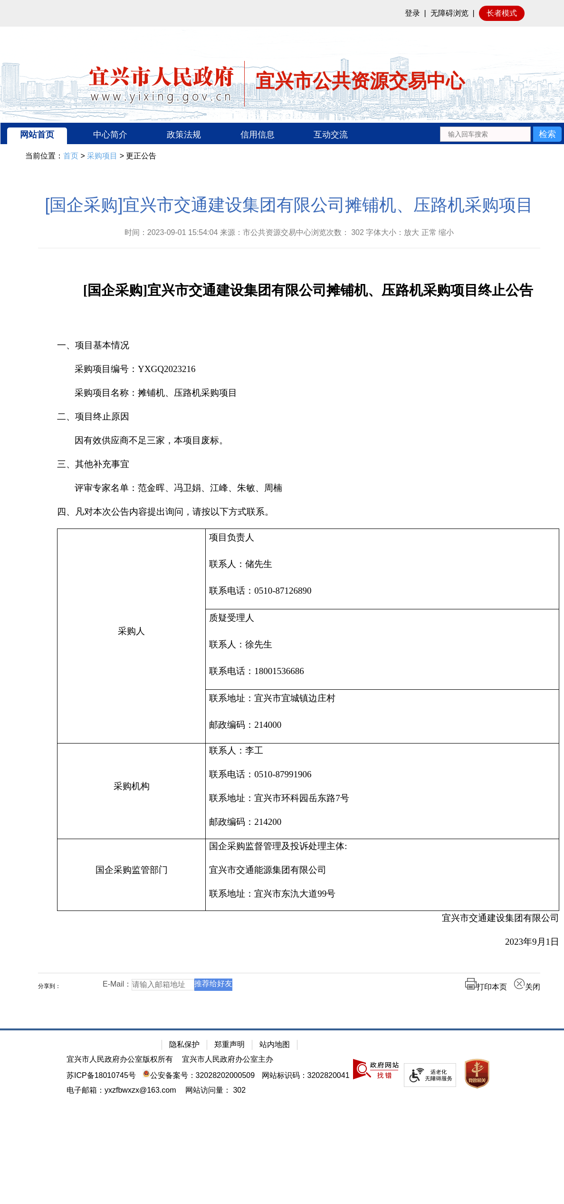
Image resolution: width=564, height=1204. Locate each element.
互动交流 (331, 134)
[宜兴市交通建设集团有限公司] (308, 918)
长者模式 (502, 13)
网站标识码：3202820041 (306, 1075)
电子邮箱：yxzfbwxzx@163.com (121, 1090)
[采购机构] (131, 791)
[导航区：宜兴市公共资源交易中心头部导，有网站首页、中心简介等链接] (282, 133)
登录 (412, 13)
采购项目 (102, 156)
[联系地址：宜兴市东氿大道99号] (382, 894)
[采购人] (131, 636)
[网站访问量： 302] (215, 1090)
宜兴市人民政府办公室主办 (227, 1059)
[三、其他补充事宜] (308, 464)
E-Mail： (117, 984)
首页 (70, 156)
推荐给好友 (213, 983)
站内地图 (274, 1044)
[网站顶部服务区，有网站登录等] (282, 13)
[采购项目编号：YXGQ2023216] (308, 369)
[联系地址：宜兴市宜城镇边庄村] (382, 698)
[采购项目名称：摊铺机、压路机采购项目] (308, 393)
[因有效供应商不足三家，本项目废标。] (308, 440)
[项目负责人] (382, 537)
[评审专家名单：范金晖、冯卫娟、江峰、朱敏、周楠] (308, 488)
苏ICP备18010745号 (101, 1075)
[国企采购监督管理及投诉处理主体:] (382, 846)
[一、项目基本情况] (308, 345)
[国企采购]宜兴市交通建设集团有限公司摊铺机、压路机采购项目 (289, 205)
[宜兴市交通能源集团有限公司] (382, 870)
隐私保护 (184, 1044)
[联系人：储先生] (382, 564)
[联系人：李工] (382, 751)
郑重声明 (229, 1044)
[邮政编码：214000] (382, 725)
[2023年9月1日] (308, 942)
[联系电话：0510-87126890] (382, 590)
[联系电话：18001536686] (382, 671)
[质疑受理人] (382, 617)
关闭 (527, 987)
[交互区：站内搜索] (500, 133)
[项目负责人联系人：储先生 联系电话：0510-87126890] (382, 569)
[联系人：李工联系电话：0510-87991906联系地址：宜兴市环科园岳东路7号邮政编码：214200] (382, 791)
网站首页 (37, 134)
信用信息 (257, 134)
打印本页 (486, 987)
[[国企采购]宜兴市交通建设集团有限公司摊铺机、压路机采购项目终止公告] (308, 291)
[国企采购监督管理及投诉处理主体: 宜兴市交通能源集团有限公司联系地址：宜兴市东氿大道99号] (382, 875)
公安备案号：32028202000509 (199, 1075)
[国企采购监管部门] (131, 875)
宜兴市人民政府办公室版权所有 (120, 1059)
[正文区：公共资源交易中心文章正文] (289, 601)
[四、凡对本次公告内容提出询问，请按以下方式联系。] (308, 512)
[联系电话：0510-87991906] (382, 774)
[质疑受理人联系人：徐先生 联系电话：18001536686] (382, 649)
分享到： (49, 986)
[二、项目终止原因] (308, 417)
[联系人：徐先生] (382, 644)
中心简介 (110, 134)
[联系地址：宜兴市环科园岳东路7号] (382, 798)
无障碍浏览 (449, 13)
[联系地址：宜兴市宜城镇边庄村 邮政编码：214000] (382, 717)
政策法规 (184, 134)
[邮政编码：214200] (382, 822)
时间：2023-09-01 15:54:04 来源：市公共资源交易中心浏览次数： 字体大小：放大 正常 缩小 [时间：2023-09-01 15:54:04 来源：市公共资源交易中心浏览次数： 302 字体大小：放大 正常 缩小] (289, 232)
